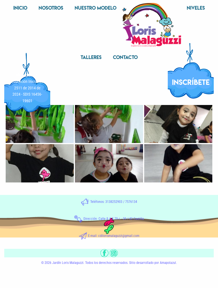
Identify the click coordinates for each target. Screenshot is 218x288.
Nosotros (51, 8)
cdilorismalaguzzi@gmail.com (118, 236)
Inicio (20, 8)
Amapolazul (168, 263)
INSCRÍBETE (190, 82)
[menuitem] (20, 8)
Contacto (125, 57)
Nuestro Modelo (95, 8)
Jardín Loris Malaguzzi (67, 263)
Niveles (196, 8)
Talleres (91, 57)
